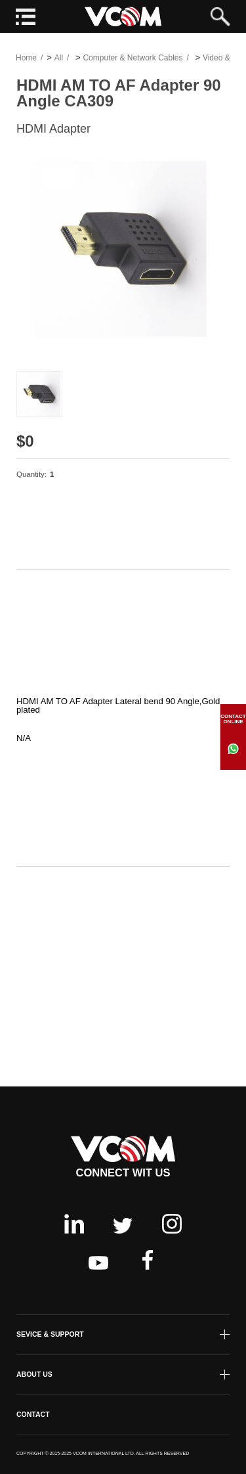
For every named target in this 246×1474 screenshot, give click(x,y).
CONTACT (33, 1414)
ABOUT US (34, 1374)
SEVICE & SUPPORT (50, 1334)
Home (26, 59)
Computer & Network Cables (132, 59)
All (58, 59)
